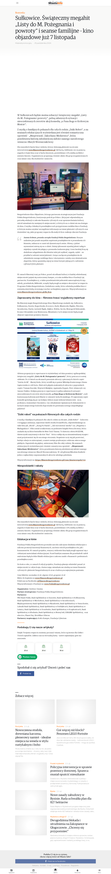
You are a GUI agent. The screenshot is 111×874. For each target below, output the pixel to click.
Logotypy (56, 865)
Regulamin (75, 865)
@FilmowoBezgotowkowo (48, 581)
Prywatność (65, 865)
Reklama (35, 865)
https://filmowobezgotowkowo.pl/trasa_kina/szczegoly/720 (60, 460)
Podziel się (25, 673)
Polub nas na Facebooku (55, 861)
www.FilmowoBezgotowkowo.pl (48, 578)
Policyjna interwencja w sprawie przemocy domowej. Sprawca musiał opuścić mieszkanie (71, 771)
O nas (49, 865)
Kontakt (43, 865)
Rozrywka (20, 13)
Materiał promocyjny (23, 43)
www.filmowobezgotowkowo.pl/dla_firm (34, 292)
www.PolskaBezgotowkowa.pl (57, 584)
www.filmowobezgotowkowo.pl (42, 150)
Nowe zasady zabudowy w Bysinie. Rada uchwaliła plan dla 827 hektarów (70, 798)
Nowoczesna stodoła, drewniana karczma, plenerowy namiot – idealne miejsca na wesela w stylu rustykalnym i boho (33, 737)
